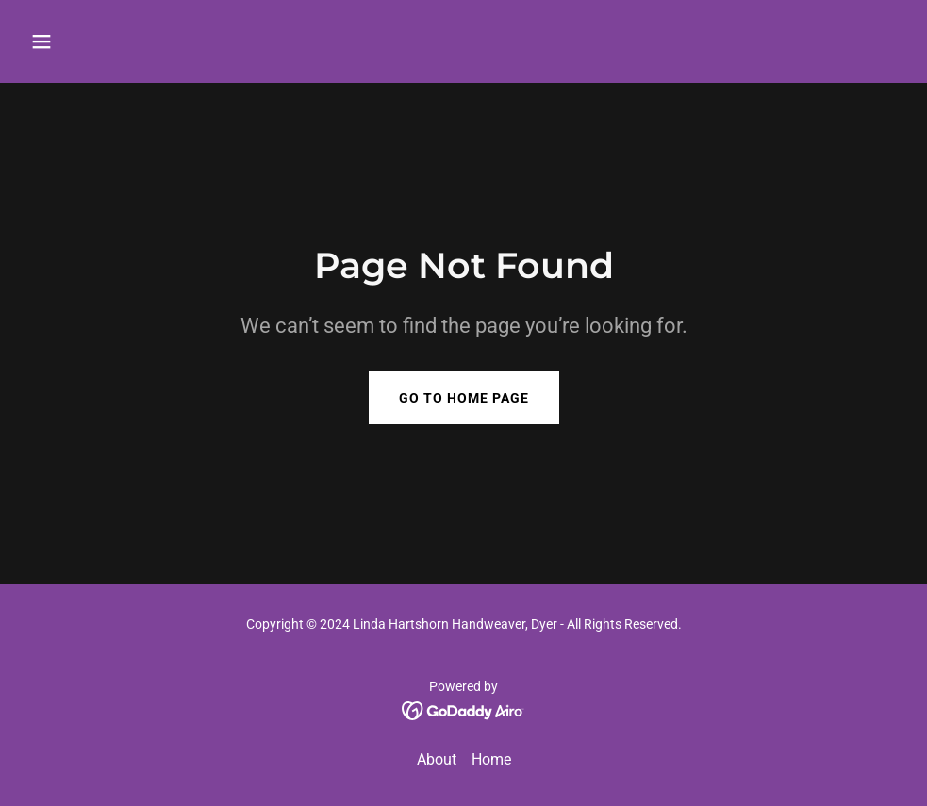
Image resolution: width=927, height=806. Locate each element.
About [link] (436, 759)
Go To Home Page (464, 397)
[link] (463, 709)
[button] (124, 41)
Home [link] (491, 759)
